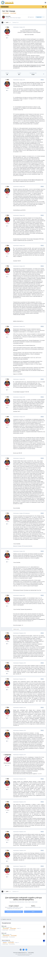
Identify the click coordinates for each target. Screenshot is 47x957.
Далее (7, 22)
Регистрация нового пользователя (14, 911)
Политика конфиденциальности (20, 952)
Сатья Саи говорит (17, 17)
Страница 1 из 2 (15, 22)
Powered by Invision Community (23, 955)
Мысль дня (4, 926)
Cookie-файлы (31, 952)
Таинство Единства (6, 940)
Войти (33, 911)
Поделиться (31, 17)
